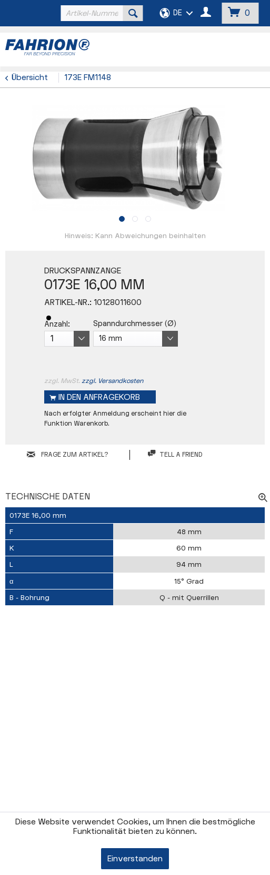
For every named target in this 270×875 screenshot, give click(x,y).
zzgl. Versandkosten (112, 381)
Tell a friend (175, 454)
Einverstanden (135, 859)
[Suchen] (133, 13)
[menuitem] (101, 13)
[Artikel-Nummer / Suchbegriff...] (101, 13)
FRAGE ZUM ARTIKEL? (67, 454)
